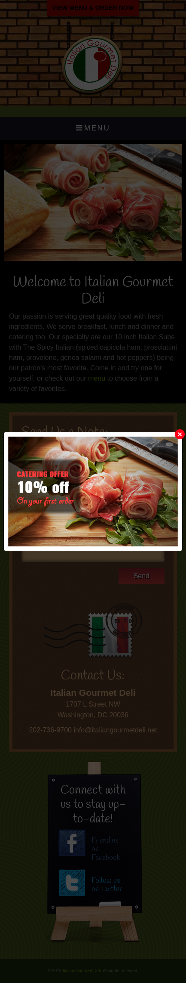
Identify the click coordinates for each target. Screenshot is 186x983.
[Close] (180, 434)
